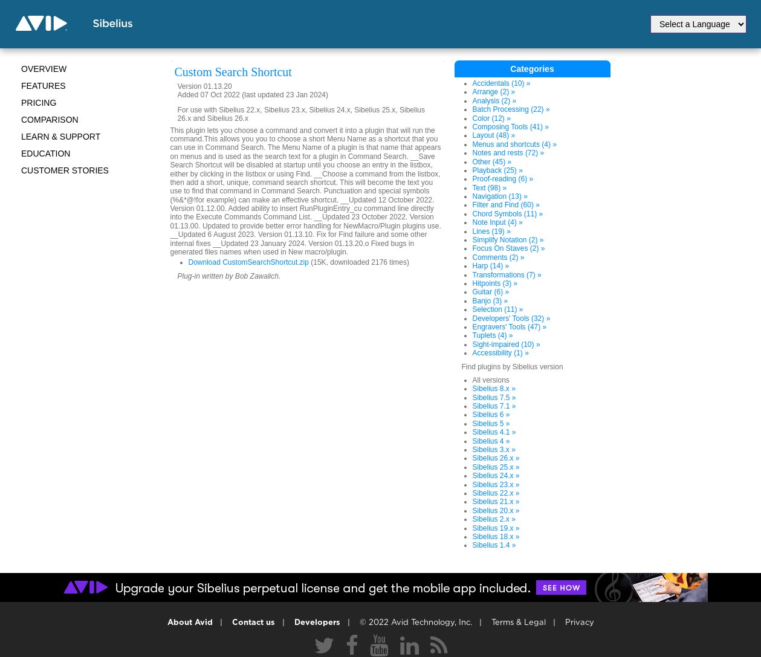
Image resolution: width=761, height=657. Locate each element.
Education (45, 153)
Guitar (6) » (491, 292)
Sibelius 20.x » (496, 511)
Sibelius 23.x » (496, 485)
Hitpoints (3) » (495, 283)
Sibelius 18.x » (496, 536)
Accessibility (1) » (501, 353)
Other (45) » (492, 162)
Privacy (579, 623)
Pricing (38, 103)
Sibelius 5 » (491, 423)
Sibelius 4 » (491, 441)
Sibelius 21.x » (496, 501)
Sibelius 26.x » (496, 458)
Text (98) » (490, 188)
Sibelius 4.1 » (494, 432)
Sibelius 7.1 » (494, 406)
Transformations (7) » (507, 275)
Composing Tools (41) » (511, 127)
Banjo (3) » (490, 301)
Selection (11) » (498, 309)
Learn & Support (60, 136)
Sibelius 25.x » (496, 467)
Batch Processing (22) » (511, 109)
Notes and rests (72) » (509, 153)
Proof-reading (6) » (503, 179)
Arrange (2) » (494, 92)
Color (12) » (492, 118)
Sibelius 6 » (491, 414)
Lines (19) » (492, 231)
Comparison (50, 120)
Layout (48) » (494, 135)
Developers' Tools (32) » (512, 318)
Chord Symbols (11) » (508, 214)
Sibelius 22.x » (496, 493)
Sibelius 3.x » (494, 449)
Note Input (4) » (498, 222)
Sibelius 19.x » (496, 528)
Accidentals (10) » (502, 83)
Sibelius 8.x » (494, 388)
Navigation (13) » (500, 196)
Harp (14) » (491, 266)
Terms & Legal (518, 623)
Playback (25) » (498, 170)
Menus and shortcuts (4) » (515, 144)
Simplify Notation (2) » (508, 240)
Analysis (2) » (495, 101)
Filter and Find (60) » (506, 205)
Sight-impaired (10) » (506, 344)
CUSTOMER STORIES (65, 170)
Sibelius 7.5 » (494, 397)
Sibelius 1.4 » (494, 545)
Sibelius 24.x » (496, 475)
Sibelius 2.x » (494, 519)
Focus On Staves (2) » (509, 248)
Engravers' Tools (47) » (510, 327)
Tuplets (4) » (493, 335)
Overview (43, 69)
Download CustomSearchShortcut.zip (249, 262)
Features (43, 86)
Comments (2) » (499, 257)
